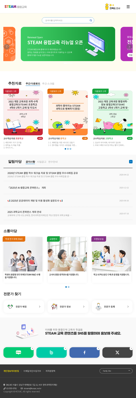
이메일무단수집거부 (32, 370)
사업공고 (41, 161)
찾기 (91, 20)
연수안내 (53, 161)
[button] (6, 47)
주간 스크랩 (48, 83)
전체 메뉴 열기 (128, 6)
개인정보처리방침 (11, 370)
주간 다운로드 (33, 83)
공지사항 (30, 161)
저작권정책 (50, 370)
